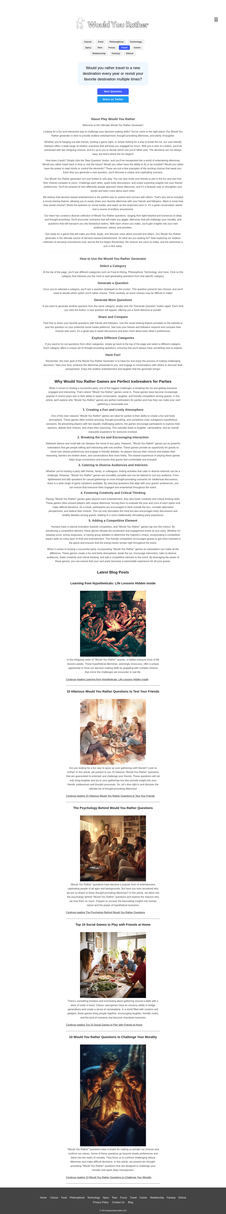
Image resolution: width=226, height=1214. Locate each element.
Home (43, 1197)
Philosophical (117, 42)
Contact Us (118, 1202)
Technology (136, 42)
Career (137, 47)
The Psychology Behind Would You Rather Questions (113, 808)
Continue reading (107, 679)
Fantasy (116, 53)
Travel (124, 47)
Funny (112, 47)
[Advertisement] (113, 7)
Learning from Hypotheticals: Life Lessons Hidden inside (113, 583)
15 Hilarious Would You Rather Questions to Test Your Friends (113, 691)
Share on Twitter (113, 99)
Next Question (113, 91)
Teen (99, 47)
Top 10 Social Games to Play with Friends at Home (113, 924)
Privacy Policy (101, 1202)
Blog (130, 1202)
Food (100, 42)
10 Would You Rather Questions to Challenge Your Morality (113, 1037)
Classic (88, 42)
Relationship (99, 53)
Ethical (129, 53)
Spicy (88, 47)
